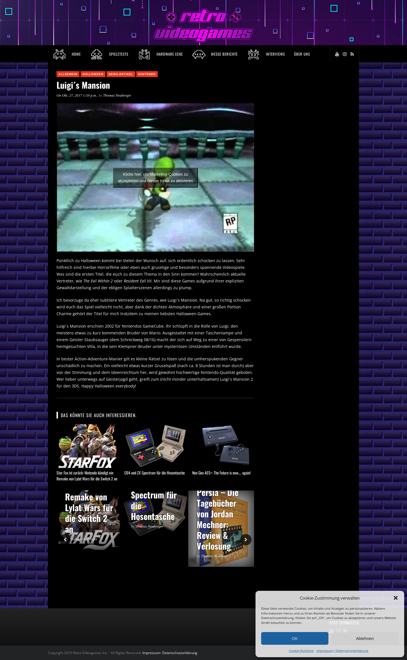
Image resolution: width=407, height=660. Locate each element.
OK (295, 638)
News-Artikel (121, 74)
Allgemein (68, 74)
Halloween (93, 74)
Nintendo (147, 74)
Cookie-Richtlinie (301, 650)
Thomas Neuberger (117, 95)
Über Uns (302, 54)
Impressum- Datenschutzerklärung (170, 652)
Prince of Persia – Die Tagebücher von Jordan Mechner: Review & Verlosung (218, 513)
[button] (396, 598)
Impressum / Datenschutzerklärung (342, 650)
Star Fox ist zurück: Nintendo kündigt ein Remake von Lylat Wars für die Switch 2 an (87, 476)
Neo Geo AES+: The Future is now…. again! (221, 473)
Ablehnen (365, 638)
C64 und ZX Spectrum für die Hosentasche (154, 473)
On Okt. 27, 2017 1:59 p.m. (77, 95)
